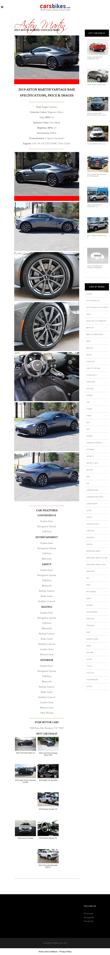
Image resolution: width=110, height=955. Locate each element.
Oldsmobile (92, 612)
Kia (88, 483)
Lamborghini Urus (95, 497)
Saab (89, 646)
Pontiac (90, 619)
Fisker (89, 409)
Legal (89, 510)
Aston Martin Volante (97, 307)
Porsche (90, 625)
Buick (89, 355)
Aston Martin (40, 23)
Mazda (90, 544)
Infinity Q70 (92, 463)
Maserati (91, 537)
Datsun (90, 389)
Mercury (91, 571)
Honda (90, 436)
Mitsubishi (91, 592)
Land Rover (92, 504)
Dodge (90, 395)
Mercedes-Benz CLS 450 (97, 558)
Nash (89, 598)
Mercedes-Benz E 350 (96, 565)
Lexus (89, 517)
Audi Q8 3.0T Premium (96, 321)
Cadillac (91, 362)
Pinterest (88, 913)
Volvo (89, 686)
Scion (89, 659)
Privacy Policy (65, 951)
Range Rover (92, 639)
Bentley (90, 328)
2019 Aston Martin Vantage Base (37, 30)
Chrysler (91, 382)
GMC (88, 429)
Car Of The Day (93, 368)
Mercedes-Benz (94, 551)
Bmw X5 (90, 348)
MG (88, 578)
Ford (89, 416)
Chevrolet (92, 375)
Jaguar (90, 470)
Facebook (88, 921)
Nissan (90, 605)
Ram (88, 632)
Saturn (90, 653)
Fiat (88, 402)
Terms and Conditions (48, 951)
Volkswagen (92, 680)
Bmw (88, 341)
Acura (89, 294)
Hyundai (90, 449)
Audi (89, 314)
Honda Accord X (94, 443)
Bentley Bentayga (95, 334)
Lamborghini (92, 490)
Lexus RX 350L (93, 524)
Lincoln (90, 531)
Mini (88, 585)
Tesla (89, 666)
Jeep (88, 477)
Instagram (89, 917)
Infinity (90, 456)
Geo (88, 422)
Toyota (90, 673)
